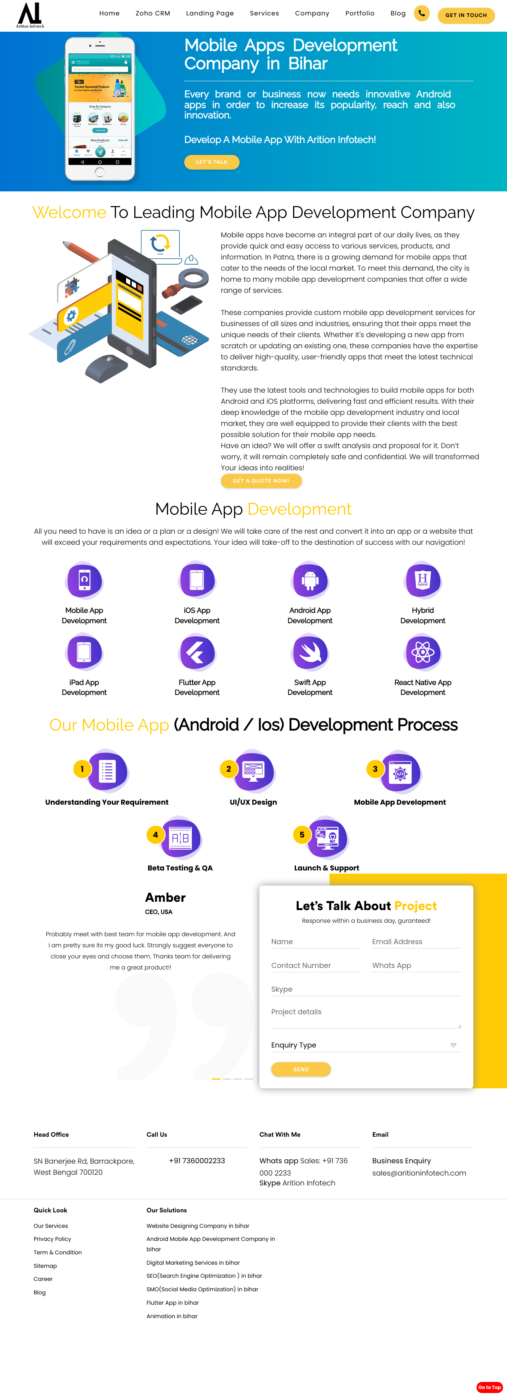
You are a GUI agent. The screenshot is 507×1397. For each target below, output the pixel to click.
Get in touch (466, 15)
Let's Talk (212, 162)
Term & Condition (58, 1252)
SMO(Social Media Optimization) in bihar (202, 1289)
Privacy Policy (52, 1239)
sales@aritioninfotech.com (419, 1173)
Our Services (51, 1226)
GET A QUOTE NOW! (261, 481)
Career (43, 1279)
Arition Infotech (308, 1183)
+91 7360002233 (197, 1161)
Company (312, 13)
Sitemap (45, 1266)
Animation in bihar (172, 1316)
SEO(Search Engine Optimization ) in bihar (204, 1276)
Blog (398, 13)
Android (208, 725)
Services (264, 13)
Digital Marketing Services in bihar (193, 1263)
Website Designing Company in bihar (198, 1226)
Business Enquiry (401, 1161)
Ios (268, 725)
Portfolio (360, 13)
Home (109, 13)
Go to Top (489, 1387)
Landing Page (210, 13)
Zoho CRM (153, 13)
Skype (269, 1183)
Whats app (279, 1161)
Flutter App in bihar (173, 1303)
